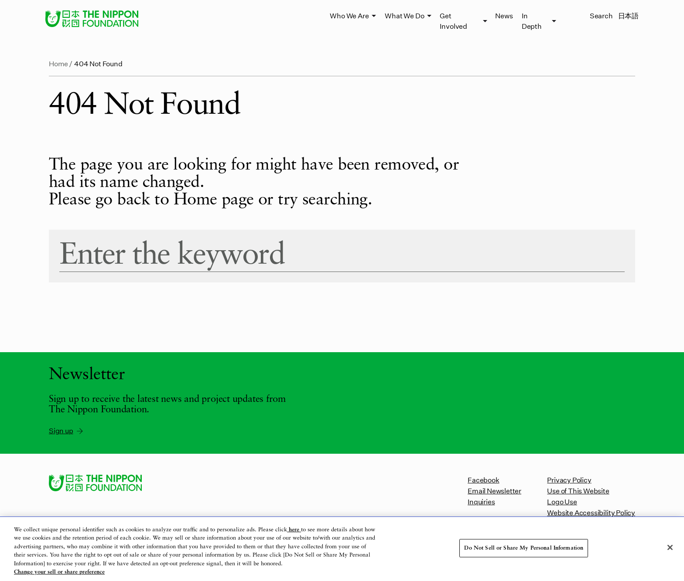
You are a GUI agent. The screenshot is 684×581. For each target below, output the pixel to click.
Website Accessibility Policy (591, 512)
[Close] (670, 547)
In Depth (532, 21)
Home (58, 63)
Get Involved (453, 21)
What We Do (404, 15)
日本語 (628, 15)
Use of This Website (578, 490)
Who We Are (349, 15)
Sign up (66, 430)
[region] (342, 549)
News (504, 15)
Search (601, 15)
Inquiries (481, 501)
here (294, 530)
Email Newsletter (494, 490)
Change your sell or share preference (59, 572)
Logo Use (562, 501)
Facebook (483, 479)
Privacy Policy (569, 479)
